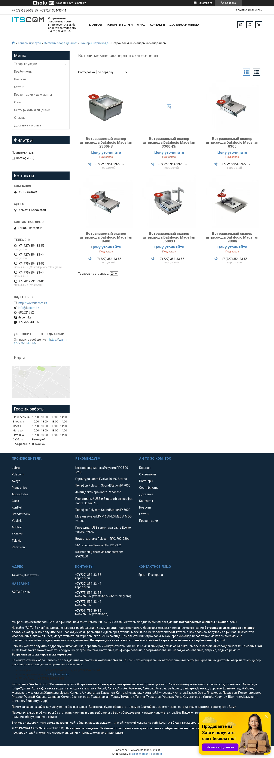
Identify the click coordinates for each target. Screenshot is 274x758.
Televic (16, 540)
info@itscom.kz (28, 307)
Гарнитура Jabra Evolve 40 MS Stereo (101, 479)
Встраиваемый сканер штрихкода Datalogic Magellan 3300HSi (169, 142)
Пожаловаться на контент (146, 753)
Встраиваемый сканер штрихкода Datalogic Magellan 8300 (232, 142)
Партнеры (146, 481)
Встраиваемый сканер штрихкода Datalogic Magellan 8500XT (169, 237)
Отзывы (19, 117)
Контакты (157, 24)
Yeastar (17, 534)
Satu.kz (156, 750)
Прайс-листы (23, 71)
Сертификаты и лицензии (32, 110)
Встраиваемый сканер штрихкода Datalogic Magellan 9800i (232, 237)
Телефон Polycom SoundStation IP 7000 (102, 485)
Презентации (148, 520)
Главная (95, 24)
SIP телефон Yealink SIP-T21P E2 (98, 545)
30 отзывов (206, 2)
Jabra (16, 467)
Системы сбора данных (60, 43)
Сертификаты (148, 487)
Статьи (19, 87)
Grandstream (21, 514)
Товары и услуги (119, 24)
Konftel (17, 507)
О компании (147, 474)
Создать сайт (64, 2)
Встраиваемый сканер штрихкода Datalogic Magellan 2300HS (106, 142)
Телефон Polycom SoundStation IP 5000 (102, 510)
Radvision (18, 547)
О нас (141, 24)
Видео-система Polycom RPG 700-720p (102, 538)
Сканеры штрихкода (94, 43)
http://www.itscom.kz (32, 303)
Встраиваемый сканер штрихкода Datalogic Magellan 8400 (106, 237)
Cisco (15, 501)
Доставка (146, 494)
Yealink (17, 520)
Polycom (18, 474)
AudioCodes (20, 494)
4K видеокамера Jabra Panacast (98, 492)
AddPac (17, 527)
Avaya (16, 481)
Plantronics (19, 487)
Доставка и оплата (184, 24)
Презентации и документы (33, 94)
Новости (20, 79)
